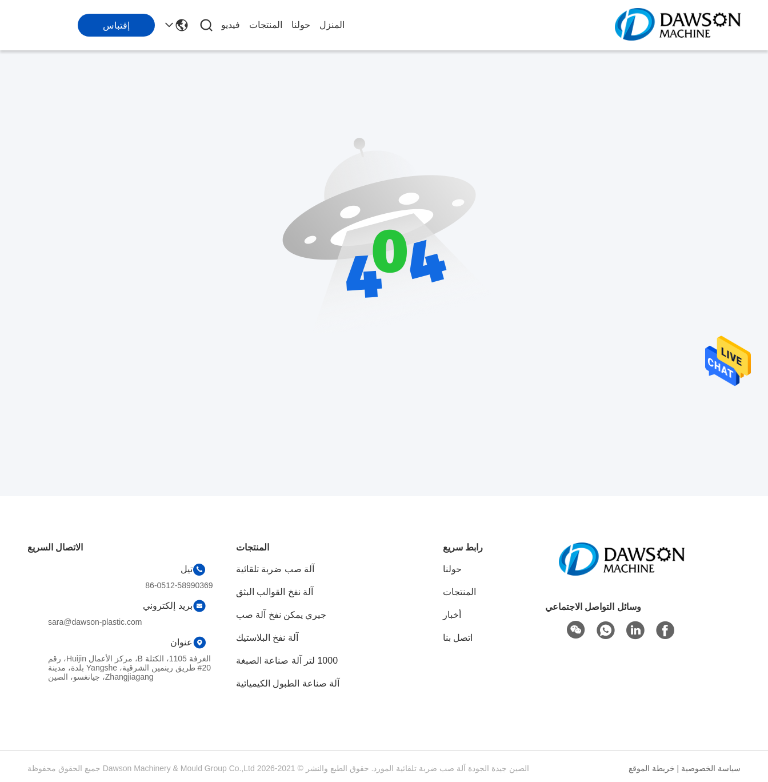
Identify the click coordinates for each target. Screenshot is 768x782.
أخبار (452, 615)
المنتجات (265, 25)
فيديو (230, 25)
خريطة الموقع (652, 768)
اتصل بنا (458, 638)
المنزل (332, 25)
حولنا (300, 25)
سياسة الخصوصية (711, 768)
